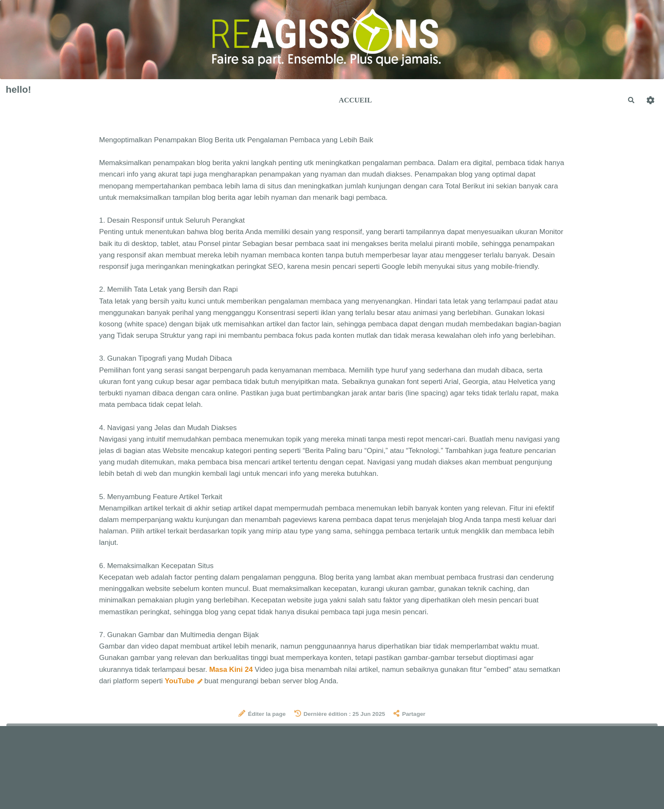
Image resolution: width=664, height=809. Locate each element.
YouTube (183, 681)
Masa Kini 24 (231, 669)
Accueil (355, 100)
